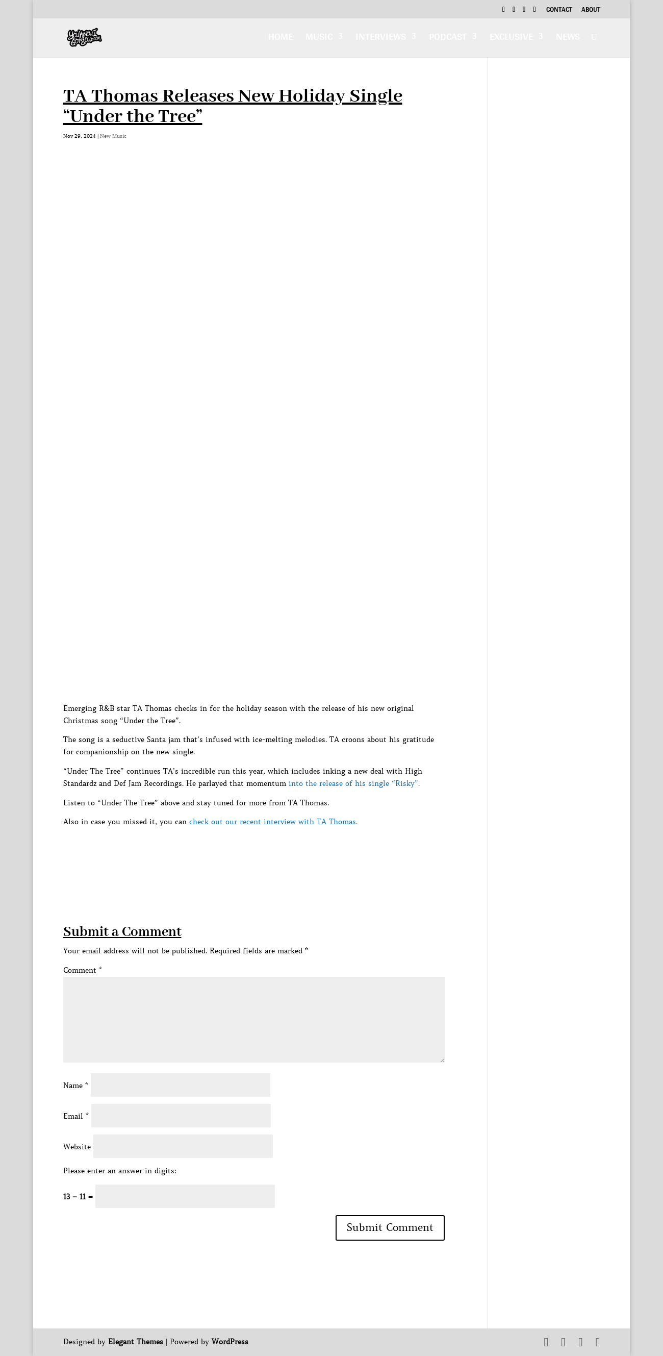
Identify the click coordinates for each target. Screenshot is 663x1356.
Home (280, 39)
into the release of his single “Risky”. (354, 783)
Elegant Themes (135, 1341)
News (568, 39)
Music (319, 39)
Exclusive (511, 39)
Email (76, 1116)
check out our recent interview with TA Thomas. (273, 821)
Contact (559, 11)
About (590, 11)
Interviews (380, 39)
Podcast (448, 39)
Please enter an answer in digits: (119, 1170)
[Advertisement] (249, 851)
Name (75, 1085)
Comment (82, 970)
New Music (113, 136)
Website (77, 1146)
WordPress (230, 1341)
